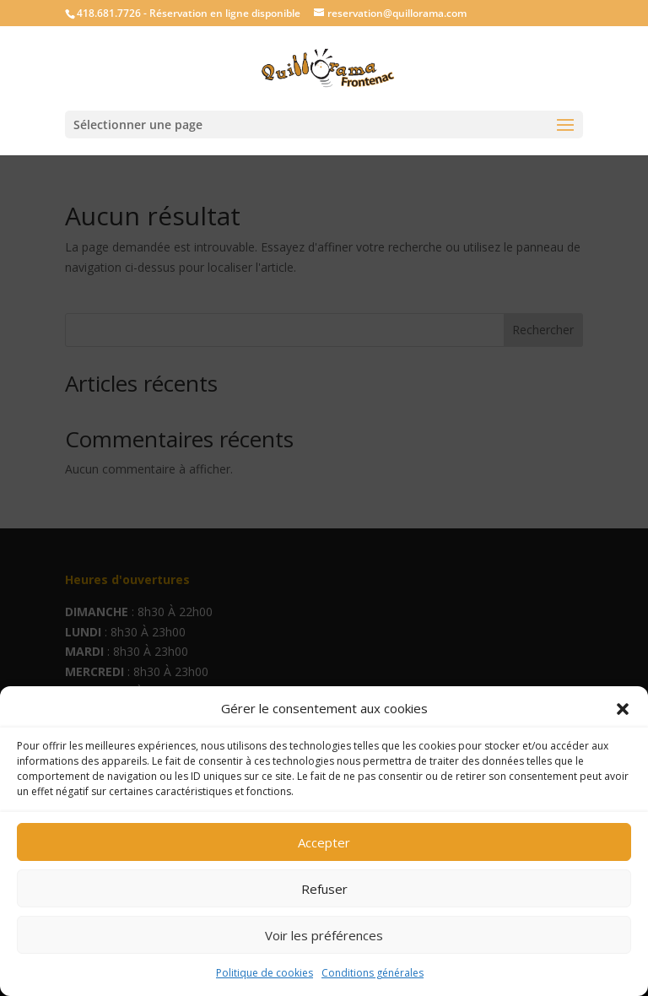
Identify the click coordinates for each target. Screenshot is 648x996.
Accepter (324, 842)
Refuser (324, 888)
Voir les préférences (324, 935)
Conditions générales (372, 973)
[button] (622, 709)
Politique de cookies (264, 973)
